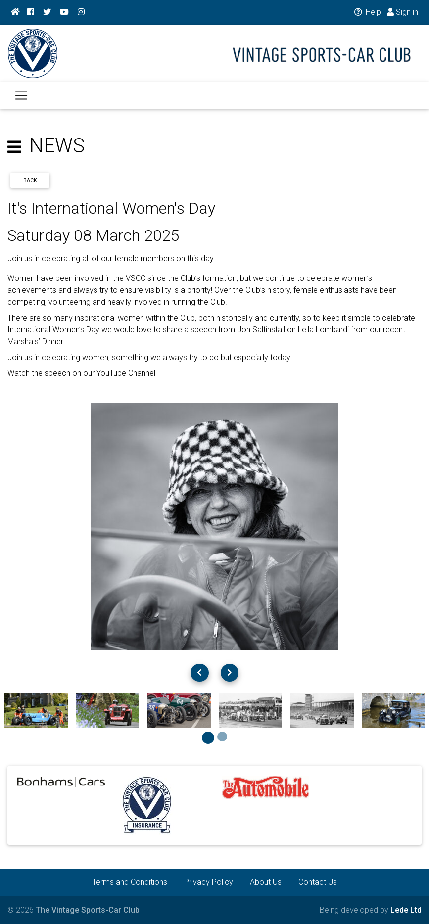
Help (367, 12)
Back (30, 180)
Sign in (402, 12)
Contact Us (317, 882)
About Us (266, 882)
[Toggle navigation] (21, 101)
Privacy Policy (208, 882)
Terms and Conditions (129, 882)
